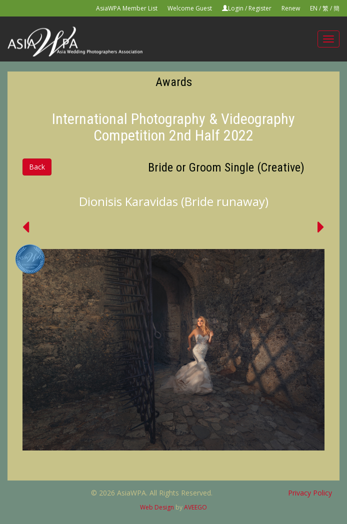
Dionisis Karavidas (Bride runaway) (173, 201)
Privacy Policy (310, 493)
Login (236, 8)
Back (37, 167)
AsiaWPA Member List (127, 8)
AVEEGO (195, 507)
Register (260, 8)
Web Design (157, 507)
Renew (291, 8)
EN (314, 8)
